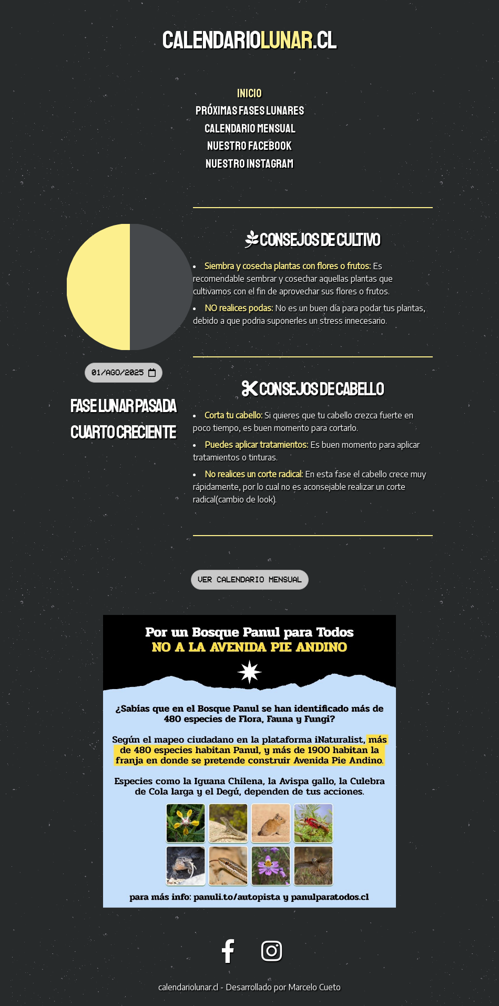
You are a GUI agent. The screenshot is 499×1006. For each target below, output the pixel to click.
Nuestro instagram (250, 164)
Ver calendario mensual (250, 579)
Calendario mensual (251, 128)
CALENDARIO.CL (249, 40)
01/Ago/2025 (123, 372)
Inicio (250, 93)
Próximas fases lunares (250, 111)
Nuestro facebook (250, 146)
